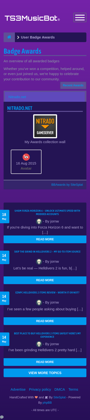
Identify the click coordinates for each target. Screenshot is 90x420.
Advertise (18, 389)
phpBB (47, 402)
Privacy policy (40, 389)
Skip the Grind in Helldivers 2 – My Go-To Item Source (47, 251)
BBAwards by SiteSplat (65, 184)
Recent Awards (73, 85)
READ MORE (45, 239)
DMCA (59, 389)
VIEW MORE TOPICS (45, 373)
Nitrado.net (17, 97)
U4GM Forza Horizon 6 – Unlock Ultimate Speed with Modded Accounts (47, 212)
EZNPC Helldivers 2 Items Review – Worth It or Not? (47, 292)
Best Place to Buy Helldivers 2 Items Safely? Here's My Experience (47, 335)
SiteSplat (59, 397)
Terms (73, 389)
